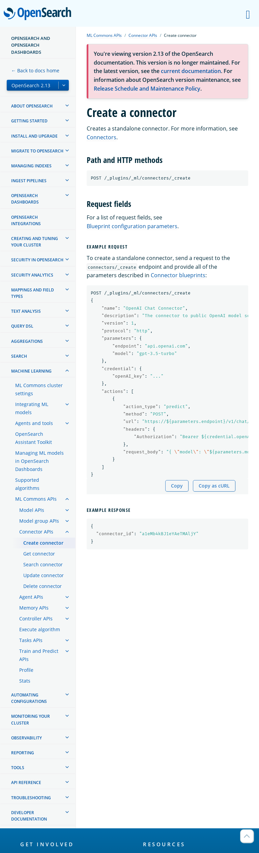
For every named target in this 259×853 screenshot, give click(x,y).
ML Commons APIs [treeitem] (36, 499)
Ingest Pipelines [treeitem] (29, 181)
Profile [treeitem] (26, 670)
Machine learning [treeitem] (31, 371)
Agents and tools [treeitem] (34, 423)
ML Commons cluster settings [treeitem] (39, 389)
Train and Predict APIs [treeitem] (38, 655)
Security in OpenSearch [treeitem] (37, 260)
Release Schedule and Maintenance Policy (147, 88)
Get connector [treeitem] (39, 553)
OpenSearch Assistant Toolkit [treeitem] (33, 438)
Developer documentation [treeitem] (29, 816)
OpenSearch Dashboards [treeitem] (25, 199)
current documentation (191, 71)
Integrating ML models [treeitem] (31, 408)
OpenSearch (39, 14)
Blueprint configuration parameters (132, 226)
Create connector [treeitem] (43, 543)
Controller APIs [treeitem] (36, 618)
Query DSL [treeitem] (22, 326)
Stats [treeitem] (24, 681)
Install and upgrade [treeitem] (34, 136)
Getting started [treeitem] (29, 121)
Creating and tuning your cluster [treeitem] (34, 242)
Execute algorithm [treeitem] (39, 629)
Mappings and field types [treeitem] (32, 293)
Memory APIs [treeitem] (34, 608)
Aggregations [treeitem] (27, 341)
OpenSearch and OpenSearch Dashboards (30, 45)
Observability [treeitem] (26, 738)
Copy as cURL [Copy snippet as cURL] (214, 485)
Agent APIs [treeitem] (31, 597)
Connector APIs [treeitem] (36, 531)
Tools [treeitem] (17, 768)
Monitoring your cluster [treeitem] (30, 719)
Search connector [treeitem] (43, 564)
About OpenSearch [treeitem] (32, 106)
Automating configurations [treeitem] (29, 698)
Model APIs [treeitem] (31, 510)
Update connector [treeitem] (43, 575)
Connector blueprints (178, 275)
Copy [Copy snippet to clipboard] (177, 485)
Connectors (101, 137)
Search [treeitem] (19, 356)
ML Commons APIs (104, 35)
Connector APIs (142, 35)
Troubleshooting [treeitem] (31, 798)
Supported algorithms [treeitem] (27, 484)
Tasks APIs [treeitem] (30, 640)
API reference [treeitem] (26, 782)
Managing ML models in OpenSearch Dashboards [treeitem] (39, 461)
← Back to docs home (35, 70)
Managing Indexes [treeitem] (31, 166)
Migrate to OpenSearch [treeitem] (37, 151)
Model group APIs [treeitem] (39, 521)
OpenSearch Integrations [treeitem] (26, 220)
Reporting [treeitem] (22, 753)
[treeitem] (67, 105)
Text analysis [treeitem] (26, 311)
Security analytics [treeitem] (32, 275)
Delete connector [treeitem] (42, 586)
